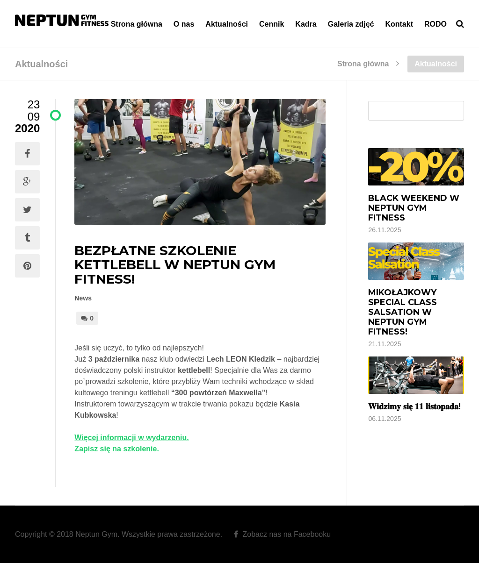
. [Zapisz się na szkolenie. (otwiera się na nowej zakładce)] (158, 449)
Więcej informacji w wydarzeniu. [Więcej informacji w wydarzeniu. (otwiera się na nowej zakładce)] (131, 438)
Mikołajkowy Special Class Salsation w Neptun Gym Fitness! (402, 312)
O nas (184, 24)
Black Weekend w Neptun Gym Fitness (413, 208)
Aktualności (226, 24)
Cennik (271, 24)
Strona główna (136, 24)
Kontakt (399, 24)
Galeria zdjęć (351, 24)
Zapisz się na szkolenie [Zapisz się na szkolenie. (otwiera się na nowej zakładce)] (115, 449)
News (83, 298)
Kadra (305, 24)
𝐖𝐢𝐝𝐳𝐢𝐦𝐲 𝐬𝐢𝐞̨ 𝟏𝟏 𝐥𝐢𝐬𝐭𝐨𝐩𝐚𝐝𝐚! (414, 406)
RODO (435, 24)
